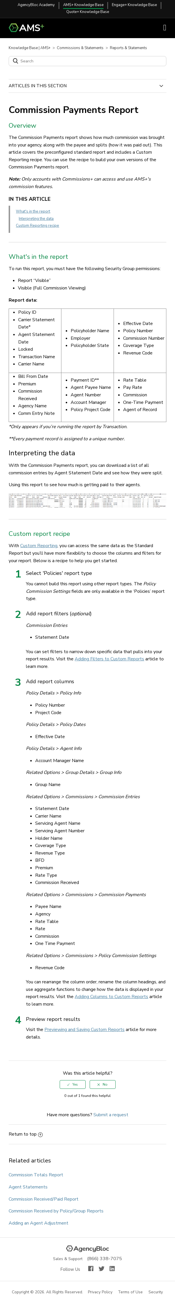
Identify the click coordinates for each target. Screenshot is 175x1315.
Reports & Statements (128, 48)
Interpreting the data (36, 218)
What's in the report (33, 211)
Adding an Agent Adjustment (38, 1223)
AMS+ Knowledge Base (83, 5)
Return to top (26, 1134)
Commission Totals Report (36, 1175)
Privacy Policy (100, 1292)
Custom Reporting (38, 546)
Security (155, 1292)
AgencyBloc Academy (36, 5)
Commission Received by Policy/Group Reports (56, 1211)
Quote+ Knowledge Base (87, 11)
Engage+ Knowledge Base (134, 5)
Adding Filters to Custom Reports (109, 659)
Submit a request (110, 1115)
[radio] (73, 1084)
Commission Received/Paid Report (43, 1199)
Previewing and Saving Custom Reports (84, 1029)
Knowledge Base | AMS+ (29, 48)
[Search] (87, 61)
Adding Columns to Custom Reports (111, 996)
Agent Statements (28, 1187)
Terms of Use (130, 1292)
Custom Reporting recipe (37, 225)
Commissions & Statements (80, 48)
